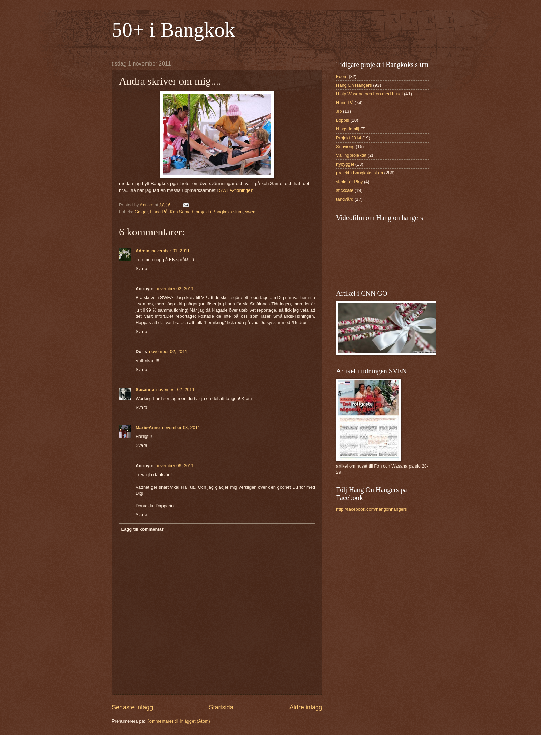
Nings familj (347, 128)
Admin (142, 250)
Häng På (158, 211)
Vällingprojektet (351, 155)
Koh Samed (181, 211)
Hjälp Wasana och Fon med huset (369, 93)
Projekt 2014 (348, 137)
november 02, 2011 (175, 288)
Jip (339, 111)
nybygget (345, 164)
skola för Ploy (349, 181)
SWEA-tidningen (236, 190)
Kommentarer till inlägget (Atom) (178, 721)
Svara (141, 268)
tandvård (344, 199)
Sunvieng (345, 146)
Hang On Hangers (354, 85)
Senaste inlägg (132, 707)
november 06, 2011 (175, 465)
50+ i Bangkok (173, 29)
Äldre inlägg (305, 707)
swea (250, 211)
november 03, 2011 (181, 427)
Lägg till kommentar (142, 529)
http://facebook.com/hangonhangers (371, 509)
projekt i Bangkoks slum (219, 211)
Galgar (141, 211)
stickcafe (344, 190)
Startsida (221, 707)
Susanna (145, 389)
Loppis (342, 120)
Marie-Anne (148, 427)
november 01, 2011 (170, 250)
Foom (341, 76)
